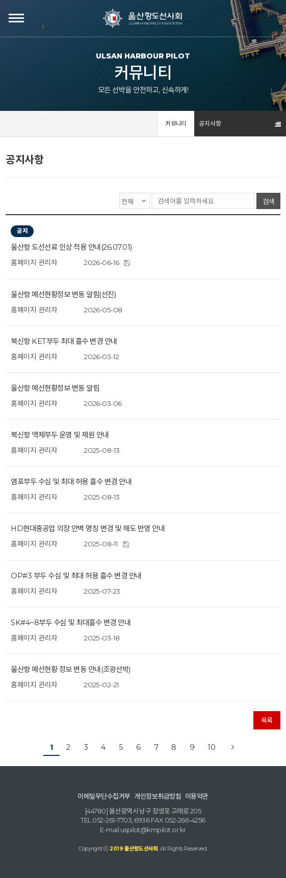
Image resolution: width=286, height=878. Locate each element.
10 (211, 747)
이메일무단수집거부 (103, 796)
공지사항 (210, 123)
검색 (269, 201)
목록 (267, 720)
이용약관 (197, 796)
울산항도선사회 (143, 18)
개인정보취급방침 (157, 796)
